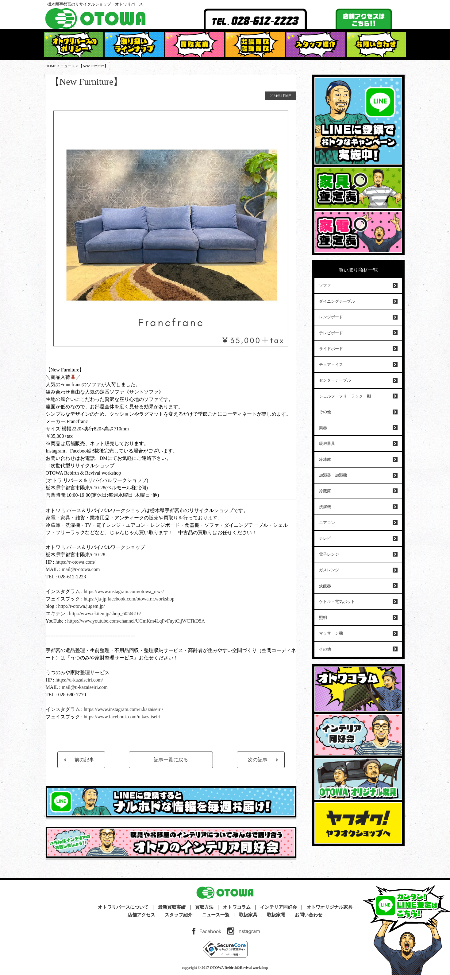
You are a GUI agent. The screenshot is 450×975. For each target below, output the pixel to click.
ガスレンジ (329, 570)
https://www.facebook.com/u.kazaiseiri (122, 716)
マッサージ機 (331, 633)
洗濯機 (325, 506)
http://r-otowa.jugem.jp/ (81, 606)
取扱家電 (276, 915)
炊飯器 (325, 586)
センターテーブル (335, 380)
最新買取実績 (172, 907)
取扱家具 (248, 915)
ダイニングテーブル (337, 301)
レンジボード (331, 317)
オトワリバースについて (123, 907)
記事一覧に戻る (171, 759)
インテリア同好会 (278, 907)
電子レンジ (329, 554)
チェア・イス (331, 364)
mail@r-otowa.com (81, 569)
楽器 (323, 427)
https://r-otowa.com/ (75, 562)
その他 (325, 412)
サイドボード (331, 348)
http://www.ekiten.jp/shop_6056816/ (104, 613)
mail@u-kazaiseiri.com (84, 687)
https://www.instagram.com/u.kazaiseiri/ (123, 709)
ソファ (325, 285)
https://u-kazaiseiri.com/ (79, 679)
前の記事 (84, 759)
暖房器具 (327, 443)
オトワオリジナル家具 (329, 907)
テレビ (325, 538)
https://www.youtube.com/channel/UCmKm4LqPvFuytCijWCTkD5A (136, 620)
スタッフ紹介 (178, 915)
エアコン (327, 522)
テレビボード (331, 333)
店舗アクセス (141, 915)
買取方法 (204, 907)
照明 (323, 617)
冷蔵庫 (325, 491)
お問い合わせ (308, 915)
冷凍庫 (325, 459)
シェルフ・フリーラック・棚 (345, 396)
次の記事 (257, 759)
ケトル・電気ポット (337, 601)
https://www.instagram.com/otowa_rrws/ (123, 591)
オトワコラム (237, 907)
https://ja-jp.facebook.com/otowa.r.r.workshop (129, 598)
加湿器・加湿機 (333, 475)
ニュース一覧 (215, 915)
